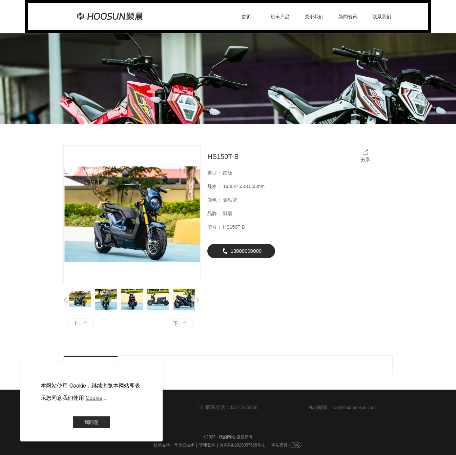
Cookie (93, 398)
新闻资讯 (347, 16)
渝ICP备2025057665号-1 (242, 445)
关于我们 (314, 16)
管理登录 (207, 445)
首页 (246, 16)
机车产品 (280, 16)
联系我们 (381, 16)
